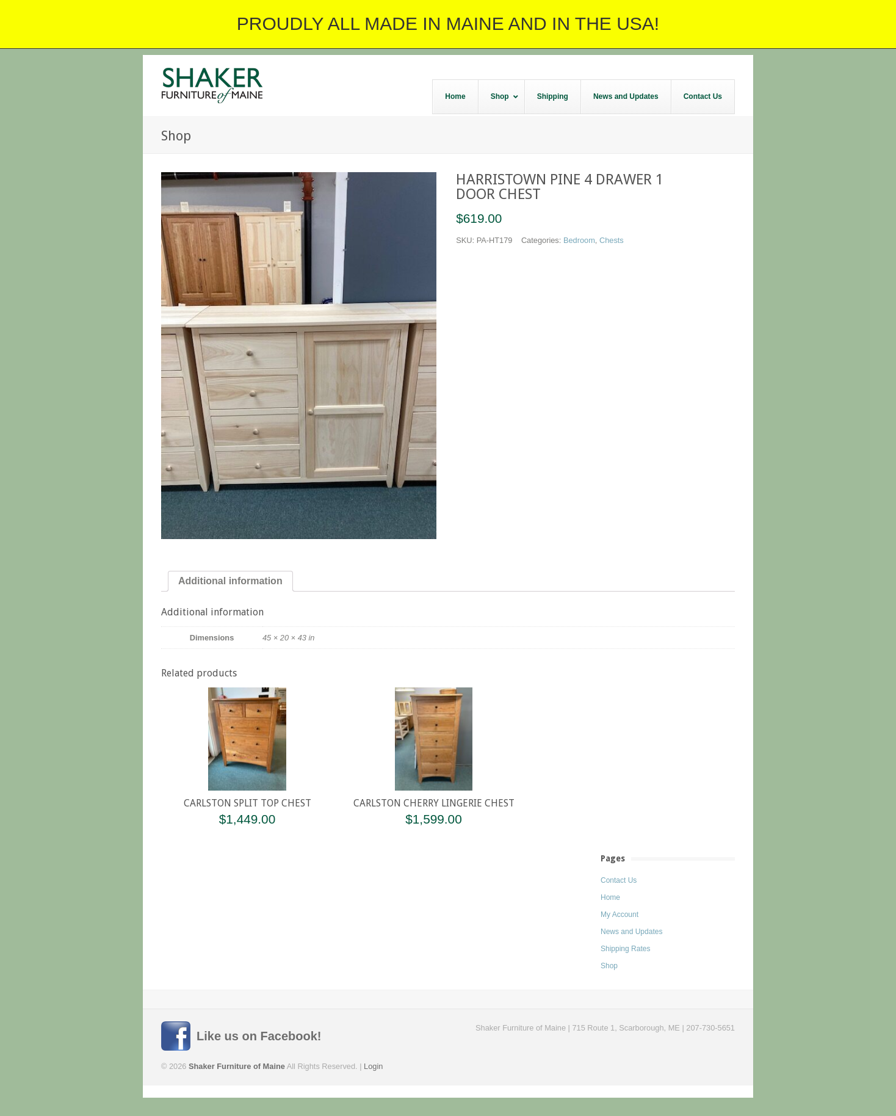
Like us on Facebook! (259, 1036)
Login (373, 1066)
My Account (619, 914)
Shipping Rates (625, 948)
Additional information (230, 581)
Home (610, 897)
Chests (611, 240)
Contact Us (619, 880)
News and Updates (631, 931)
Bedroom (579, 240)
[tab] (230, 581)
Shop (609, 966)
